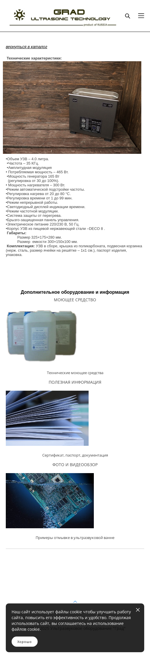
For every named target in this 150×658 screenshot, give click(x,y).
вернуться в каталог (26, 46)
